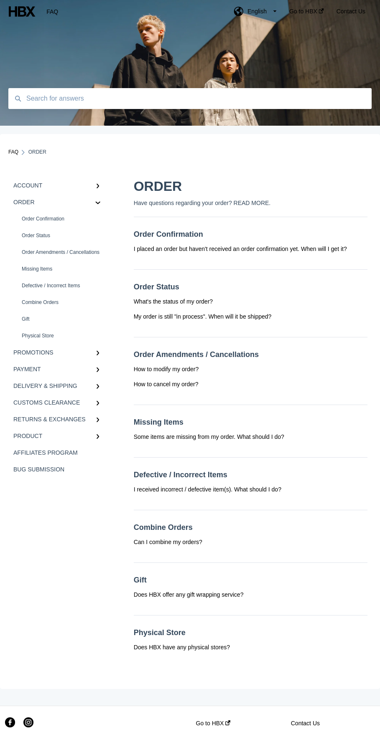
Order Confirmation (43, 219)
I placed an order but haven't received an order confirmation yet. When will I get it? (240, 249)
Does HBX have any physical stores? (182, 647)
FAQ (52, 11)
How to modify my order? (166, 369)
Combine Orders (40, 302)
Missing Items (37, 269)
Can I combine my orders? (168, 542)
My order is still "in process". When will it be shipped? (203, 316)
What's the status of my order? (173, 301)
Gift (26, 319)
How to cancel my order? (166, 384)
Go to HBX (213, 723)
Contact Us (305, 723)
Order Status (36, 235)
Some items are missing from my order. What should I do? (209, 436)
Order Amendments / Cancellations (60, 252)
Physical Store (38, 336)
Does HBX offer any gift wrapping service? (189, 594)
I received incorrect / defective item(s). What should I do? (207, 489)
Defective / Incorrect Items (51, 286)
